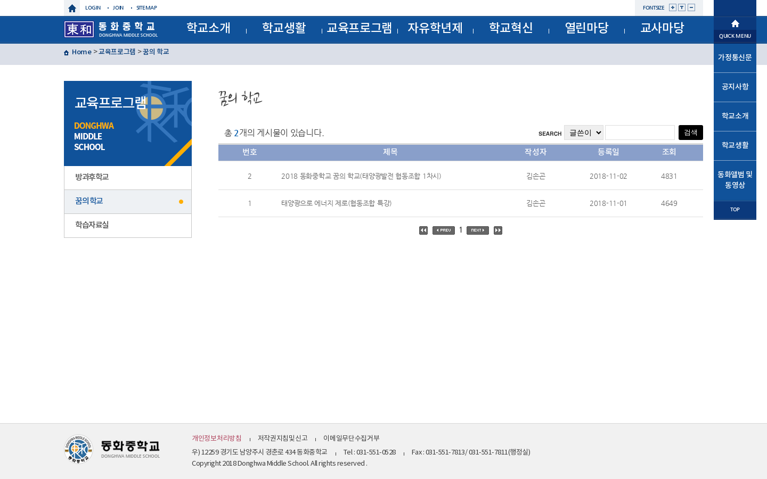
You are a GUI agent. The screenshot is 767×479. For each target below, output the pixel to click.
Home (82, 52)
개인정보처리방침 (217, 439)
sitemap (146, 8)
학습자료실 (92, 225)
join (118, 8)
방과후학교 (92, 177)
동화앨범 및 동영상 (735, 180)
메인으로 (735, 22)
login (93, 8)
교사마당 (662, 28)
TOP (735, 209)
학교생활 (284, 28)
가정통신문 (735, 57)
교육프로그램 (360, 28)
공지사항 (735, 87)
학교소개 (208, 28)
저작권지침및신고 (283, 439)
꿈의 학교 (156, 52)
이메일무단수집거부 (351, 439)
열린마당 (587, 28)
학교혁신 (511, 28)
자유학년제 (435, 28)
